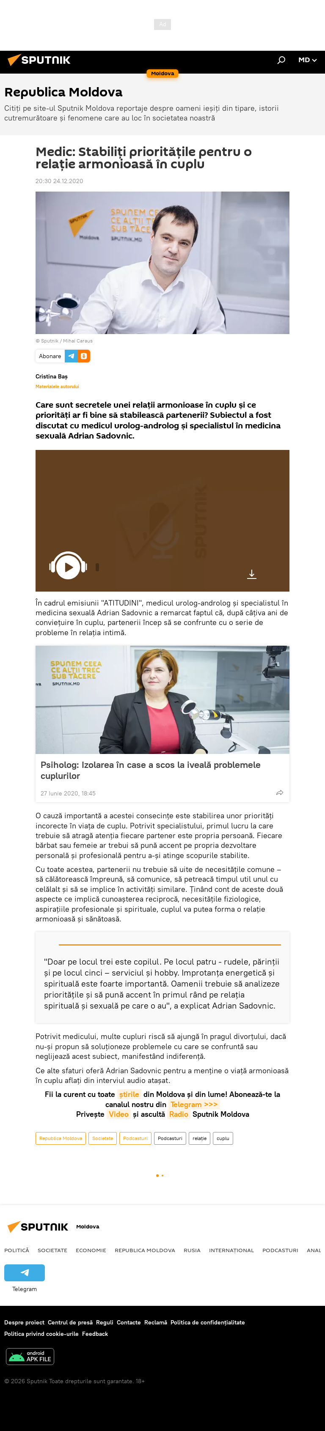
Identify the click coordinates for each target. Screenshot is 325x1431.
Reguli (104, 1322)
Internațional (231, 1250)
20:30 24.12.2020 (59, 181)
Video (119, 1114)
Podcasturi (135, 1138)
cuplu (223, 1138)
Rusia (192, 1250)
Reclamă (155, 1322)
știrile (129, 1094)
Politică (16, 1250)
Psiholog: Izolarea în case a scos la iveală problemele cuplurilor (151, 770)
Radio (178, 1114)
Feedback (95, 1334)
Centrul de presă (70, 1322)
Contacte (129, 1322)
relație (200, 1138)
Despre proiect (24, 1322)
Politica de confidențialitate (208, 1322)
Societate (102, 1138)
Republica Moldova (60, 1138)
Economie (91, 1250)
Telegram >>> (194, 1104)
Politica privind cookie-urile (41, 1334)
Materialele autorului (57, 386)
